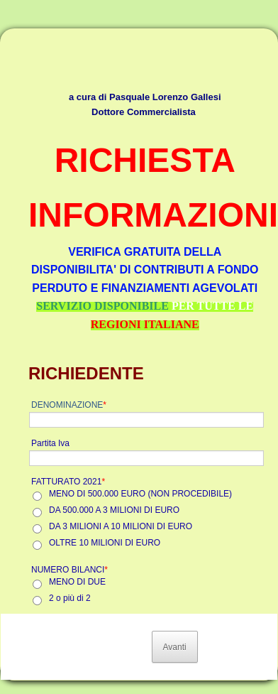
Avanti (175, 647)
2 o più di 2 (70, 598)
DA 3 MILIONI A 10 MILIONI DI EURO (120, 526)
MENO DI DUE (77, 582)
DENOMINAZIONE (68, 405)
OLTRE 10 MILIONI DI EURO (104, 543)
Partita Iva (50, 443)
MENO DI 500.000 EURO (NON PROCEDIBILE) (140, 494)
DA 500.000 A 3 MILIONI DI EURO (114, 510)
